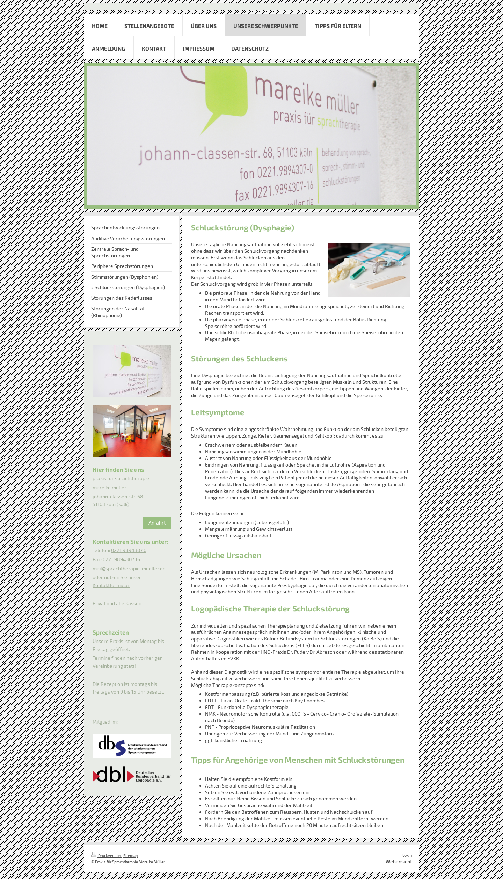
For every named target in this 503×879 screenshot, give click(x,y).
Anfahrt (157, 523)
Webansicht (399, 861)
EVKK (233, 658)
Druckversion (106, 855)
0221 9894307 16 (121, 559)
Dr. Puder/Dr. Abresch (311, 652)
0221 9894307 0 (128, 550)
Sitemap (130, 855)
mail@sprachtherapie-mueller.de (129, 568)
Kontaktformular (111, 585)
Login (407, 855)
